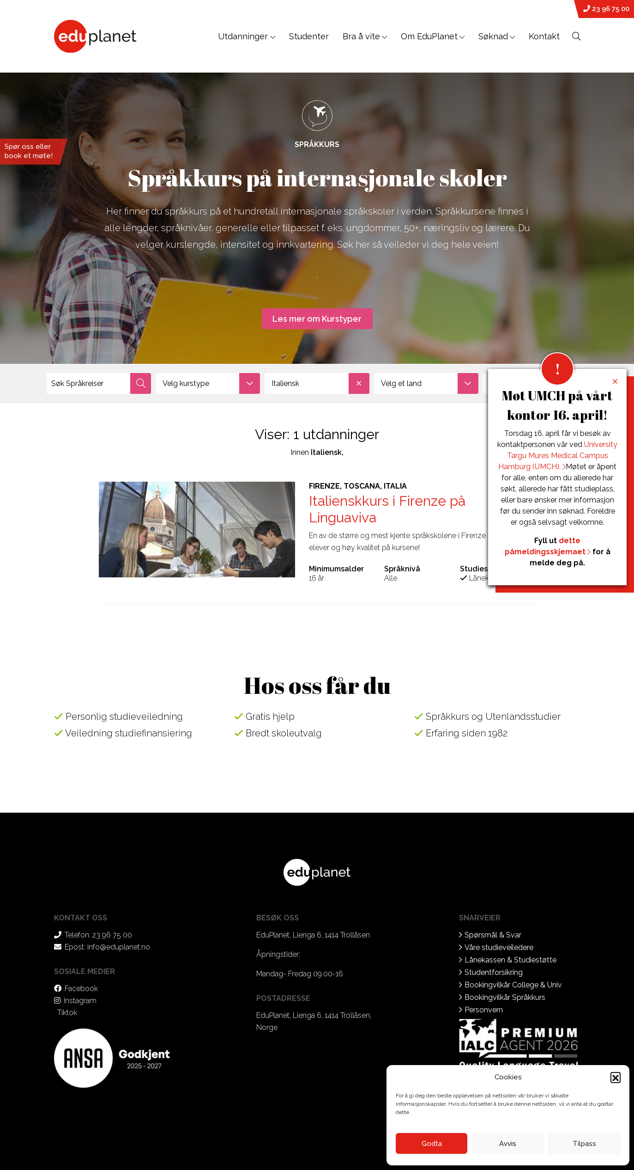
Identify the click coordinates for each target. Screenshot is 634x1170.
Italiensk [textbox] (320, 383)
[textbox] (208, 383)
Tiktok (67, 1012)
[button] (615, 1077)
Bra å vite (361, 36)
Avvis (507, 1143)
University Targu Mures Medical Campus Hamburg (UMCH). (557, 455)
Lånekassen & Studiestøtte (510, 960)
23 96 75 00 (606, 9)
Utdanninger (246, 36)
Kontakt (544, 36)
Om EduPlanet (429, 36)
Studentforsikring (494, 972)
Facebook (81, 988)
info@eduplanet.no (118, 947)
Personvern (484, 1009)
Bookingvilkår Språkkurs (505, 997)
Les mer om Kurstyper (317, 319)
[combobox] (208, 383)
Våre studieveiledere (499, 947)
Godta (432, 1143)
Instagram (80, 1000)
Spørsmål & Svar (493, 935)
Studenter (309, 36)
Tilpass (584, 1143)
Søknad (493, 36)
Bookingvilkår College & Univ (513, 984)
